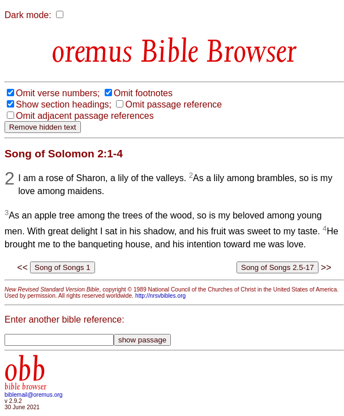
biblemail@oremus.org (34, 395)
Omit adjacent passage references (85, 116)
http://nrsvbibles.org (160, 296)
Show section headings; (63, 104)
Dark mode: (28, 15)
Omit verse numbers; (58, 93)
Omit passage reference (173, 104)
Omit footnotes (143, 93)
